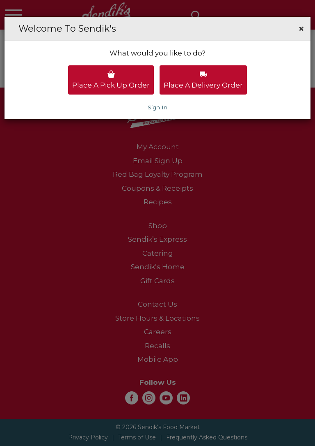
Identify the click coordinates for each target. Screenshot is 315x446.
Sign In (157, 107)
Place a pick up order (111, 79)
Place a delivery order (203, 79)
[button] (301, 28)
